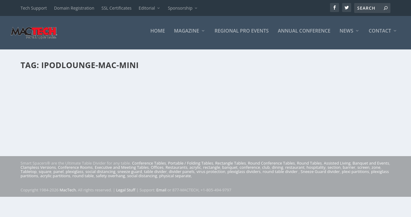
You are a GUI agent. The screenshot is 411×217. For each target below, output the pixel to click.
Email (161, 194)
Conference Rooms (75, 171)
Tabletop (29, 175)
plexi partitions (355, 175)
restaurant (295, 171)
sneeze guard (130, 175)
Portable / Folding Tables (190, 167)
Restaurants (177, 171)
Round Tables (309, 167)
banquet (230, 171)
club (266, 171)
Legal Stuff (125, 194)
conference (250, 171)
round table (83, 180)
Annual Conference (304, 35)
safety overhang (110, 180)
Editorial (147, 8)
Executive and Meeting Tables (122, 171)
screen (364, 171)
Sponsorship (180, 8)
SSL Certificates (116, 8)
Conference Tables (149, 167)
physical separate (175, 180)
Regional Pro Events (242, 35)
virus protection (210, 175)
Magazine (186, 35)
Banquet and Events (370, 167)
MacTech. (68, 194)
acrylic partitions (55, 180)
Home (157, 35)
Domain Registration (74, 8)
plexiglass (74, 175)
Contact (380, 35)
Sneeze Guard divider (320, 175)
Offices (157, 171)
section (334, 171)
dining (277, 171)
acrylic (195, 171)
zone (376, 171)
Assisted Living (337, 167)
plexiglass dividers (244, 175)
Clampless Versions (38, 171)
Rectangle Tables (230, 167)
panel (58, 175)
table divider (155, 175)
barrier (349, 171)
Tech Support (34, 8)
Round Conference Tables (271, 167)
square (45, 175)
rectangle (211, 171)
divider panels (182, 175)
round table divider (281, 175)
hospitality (315, 171)
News (346, 35)
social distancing (100, 175)
